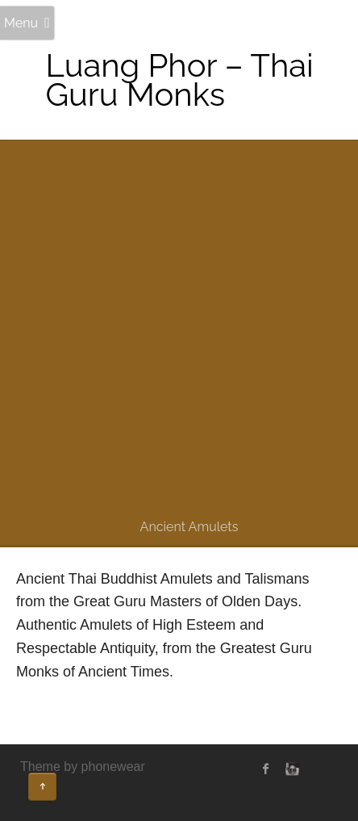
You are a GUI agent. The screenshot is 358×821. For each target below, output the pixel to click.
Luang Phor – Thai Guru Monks (179, 79)
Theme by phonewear (82, 766)
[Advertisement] (179, 331)
